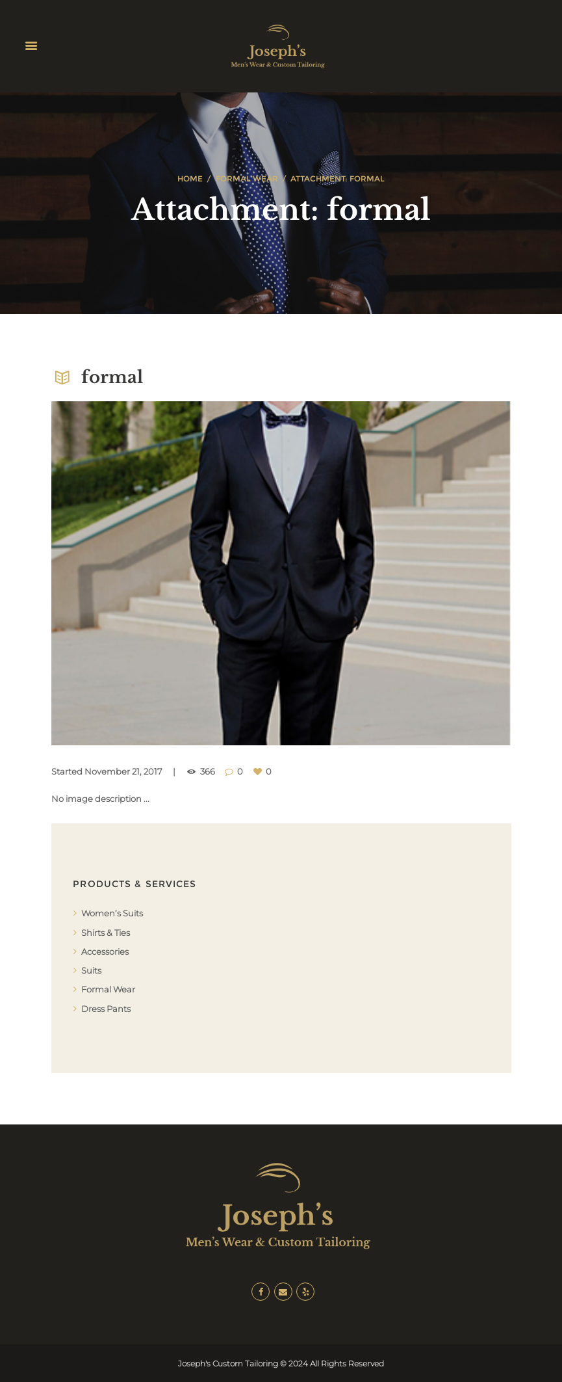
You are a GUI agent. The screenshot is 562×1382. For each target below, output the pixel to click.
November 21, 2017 (123, 771)
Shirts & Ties (105, 932)
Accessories (105, 951)
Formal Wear (247, 178)
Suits (91, 970)
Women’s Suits (112, 913)
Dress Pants (106, 1008)
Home (190, 178)
